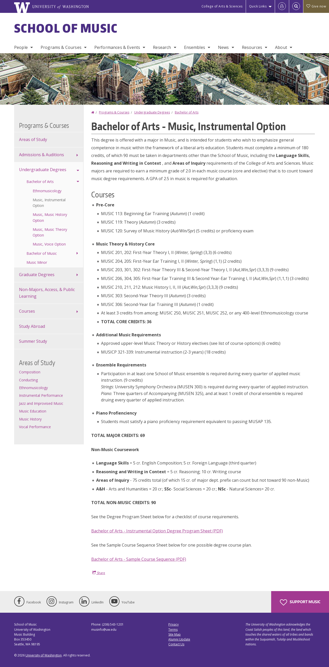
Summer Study (33, 341)
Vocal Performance (35, 426)
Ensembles (194, 47)
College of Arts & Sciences (222, 6)
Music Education (32, 411)
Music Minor (36, 262)
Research (162, 47)
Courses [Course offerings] (27, 311)
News (223, 47)
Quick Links (258, 6)
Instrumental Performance (41, 395)
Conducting (28, 380)
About (281, 47)
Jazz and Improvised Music (41, 403)
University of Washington (43, 655)
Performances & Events (117, 47)
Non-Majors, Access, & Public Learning (47, 293)
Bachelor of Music (41, 253)
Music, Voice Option (49, 244)
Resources (252, 47)
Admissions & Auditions (41, 154)
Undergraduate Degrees (152, 112)
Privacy (173, 624)
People (21, 47)
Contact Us (176, 644)
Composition (29, 372)
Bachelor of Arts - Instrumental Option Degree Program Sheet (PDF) (157, 531)
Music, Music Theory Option (50, 232)
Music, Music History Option (50, 217)
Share (98, 573)
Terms (173, 629)
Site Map (174, 634)
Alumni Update (179, 639)
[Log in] (282, 6)
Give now (316, 6)
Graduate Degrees (36, 274)
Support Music (300, 602)
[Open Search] (296, 6)
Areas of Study (33, 139)
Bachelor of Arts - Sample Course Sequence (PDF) (138, 559)
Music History (30, 419)
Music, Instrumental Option (49, 202)
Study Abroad (32, 326)
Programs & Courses (61, 47)
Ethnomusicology (47, 190)
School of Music (66, 28)
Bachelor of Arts (186, 112)
